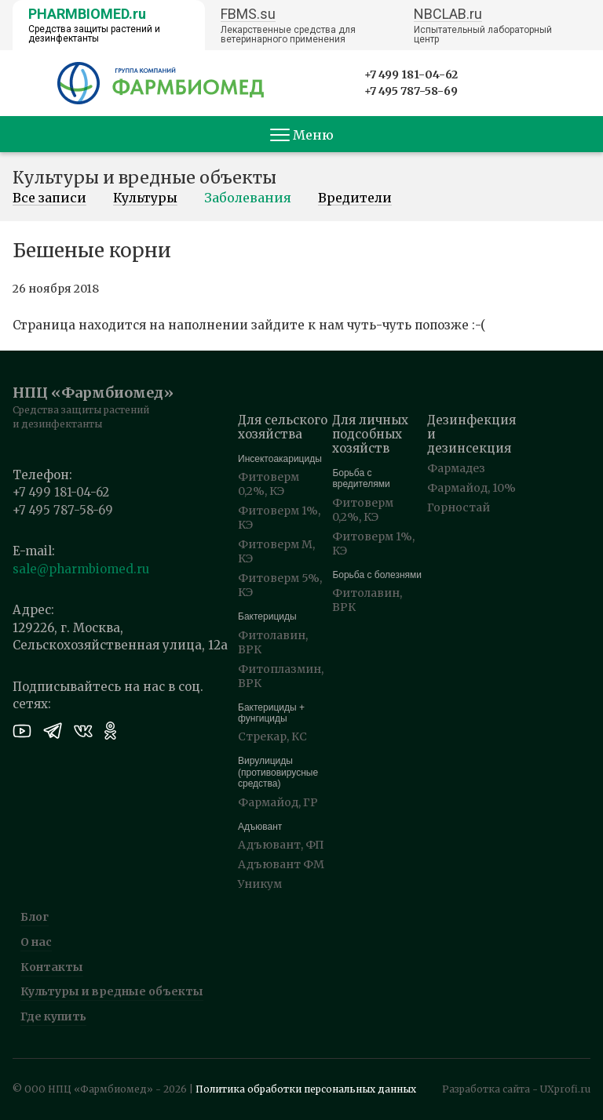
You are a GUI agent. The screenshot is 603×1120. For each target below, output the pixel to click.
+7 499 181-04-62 (411, 74)
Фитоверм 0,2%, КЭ (268, 484)
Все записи (49, 198)
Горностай (458, 507)
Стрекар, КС (272, 736)
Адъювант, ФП (281, 845)
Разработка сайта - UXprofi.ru (516, 1089)
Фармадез (456, 468)
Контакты (51, 967)
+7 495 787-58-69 (411, 91)
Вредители (355, 198)
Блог (34, 917)
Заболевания (247, 198)
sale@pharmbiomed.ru (81, 569)
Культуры (145, 198)
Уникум (260, 884)
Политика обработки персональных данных (306, 1089)
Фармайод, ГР (278, 802)
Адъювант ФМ (281, 864)
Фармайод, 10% (471, 488)
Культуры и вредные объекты (111, 991)
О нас (36, 942)
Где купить (53, 1016)
